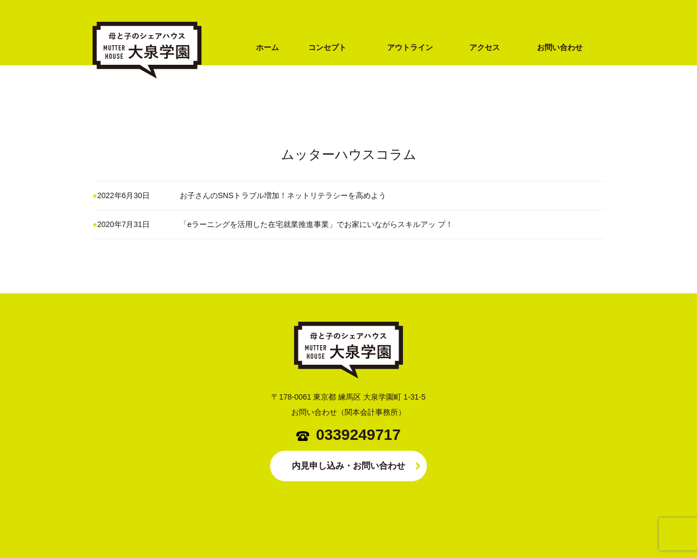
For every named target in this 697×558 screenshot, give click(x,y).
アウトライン (410, 47)
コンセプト (327, 47)
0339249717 (358, 434)
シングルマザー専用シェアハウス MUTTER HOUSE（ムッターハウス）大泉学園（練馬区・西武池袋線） (147, 96)
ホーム (267, 47)
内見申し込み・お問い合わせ (348, 465)
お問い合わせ (560, 47)
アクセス (484, 47)
